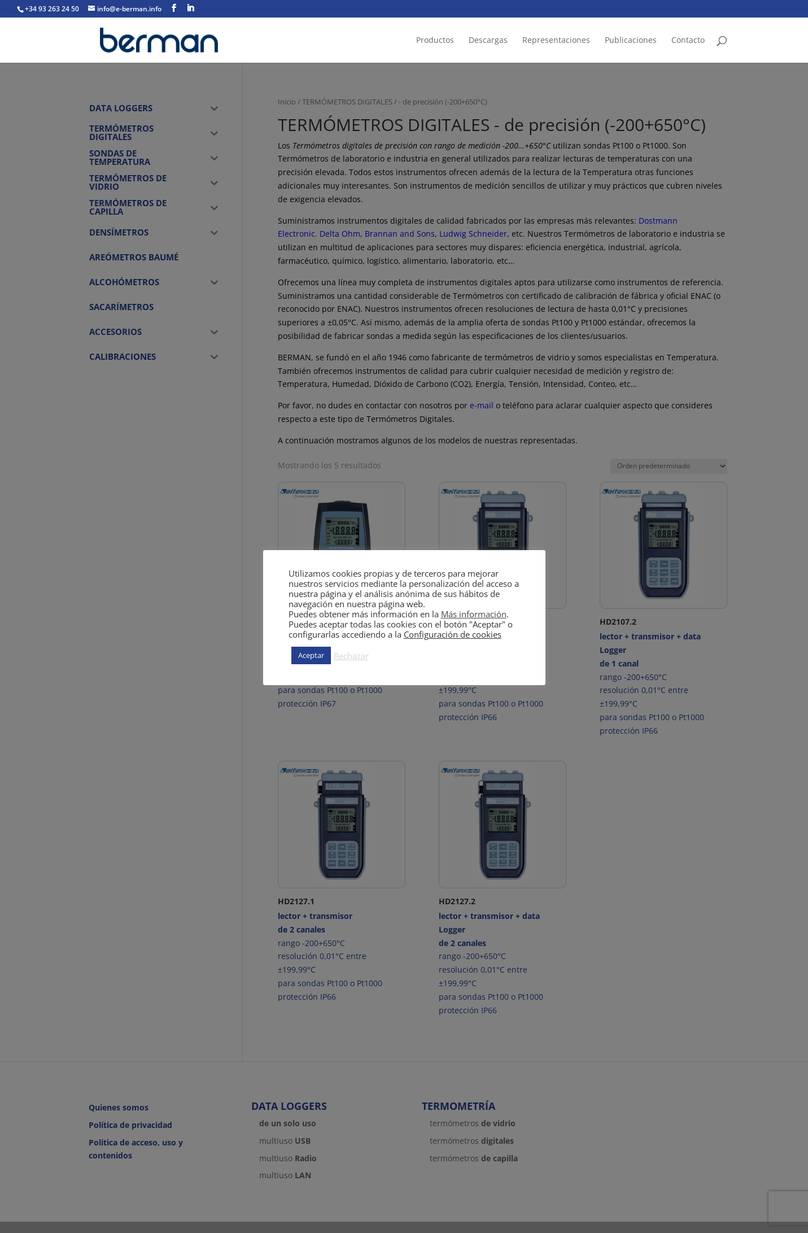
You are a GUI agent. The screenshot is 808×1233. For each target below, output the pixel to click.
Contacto (688, 40)
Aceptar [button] (311, 655)
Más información (473, 614)
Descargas (488, 40)
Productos (435, 40)
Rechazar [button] (351, 656)
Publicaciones (631, 40)
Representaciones (556, 40)
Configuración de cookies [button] (452, 634)
